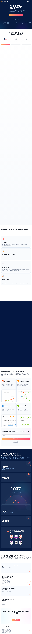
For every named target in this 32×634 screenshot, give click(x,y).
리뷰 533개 (12, 156)
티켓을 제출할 (8, 567)
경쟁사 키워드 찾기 (3, 633)
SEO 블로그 (17, 632)
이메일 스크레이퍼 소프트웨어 (4, 628)
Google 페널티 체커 (18, 626)
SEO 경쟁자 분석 (18, 628)
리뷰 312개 (21, 156)
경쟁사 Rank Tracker (3, 623)
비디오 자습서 (18, 621)
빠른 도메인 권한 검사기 (19, 627)
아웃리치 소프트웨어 (3, 629)
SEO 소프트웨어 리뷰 (18, 633)
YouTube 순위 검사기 (3, 622)
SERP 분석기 (2, 621)
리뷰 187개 (21, 160)
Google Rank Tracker (3, 624)
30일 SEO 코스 (18, 622)
